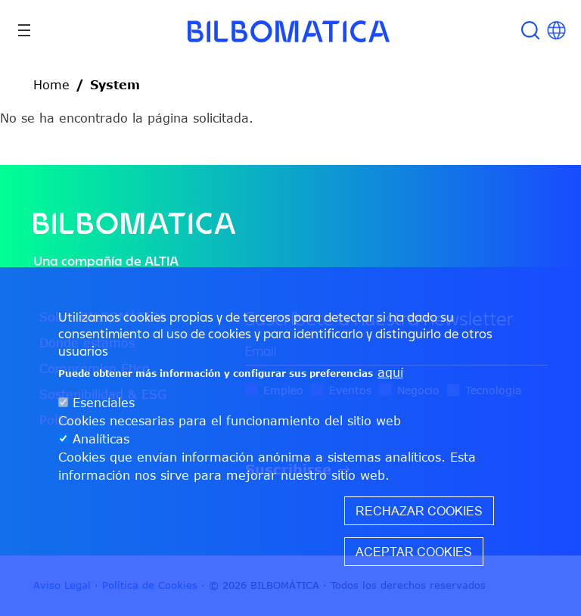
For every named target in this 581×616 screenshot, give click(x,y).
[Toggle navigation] (24, 30)
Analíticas (101, 439)
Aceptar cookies (414, 551)
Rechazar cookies (419, 511)
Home (51, 85)
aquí (390, 372)
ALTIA (161, 261)
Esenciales (104, 402)
